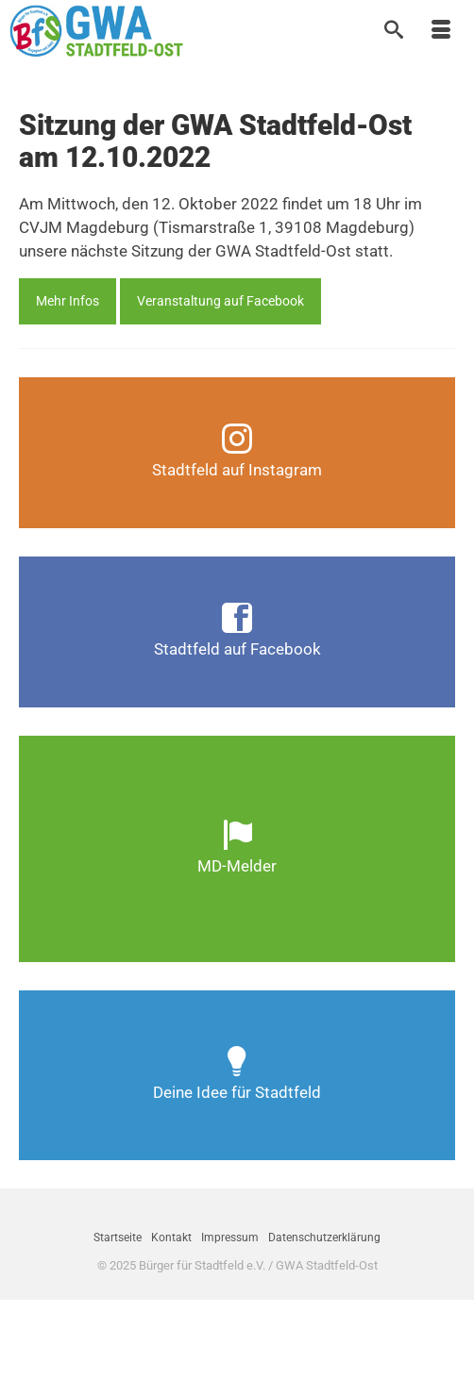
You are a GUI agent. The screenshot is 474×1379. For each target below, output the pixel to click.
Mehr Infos (67, 300)
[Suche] (393, 31)
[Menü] (441, 31)
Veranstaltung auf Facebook (220, 300)
